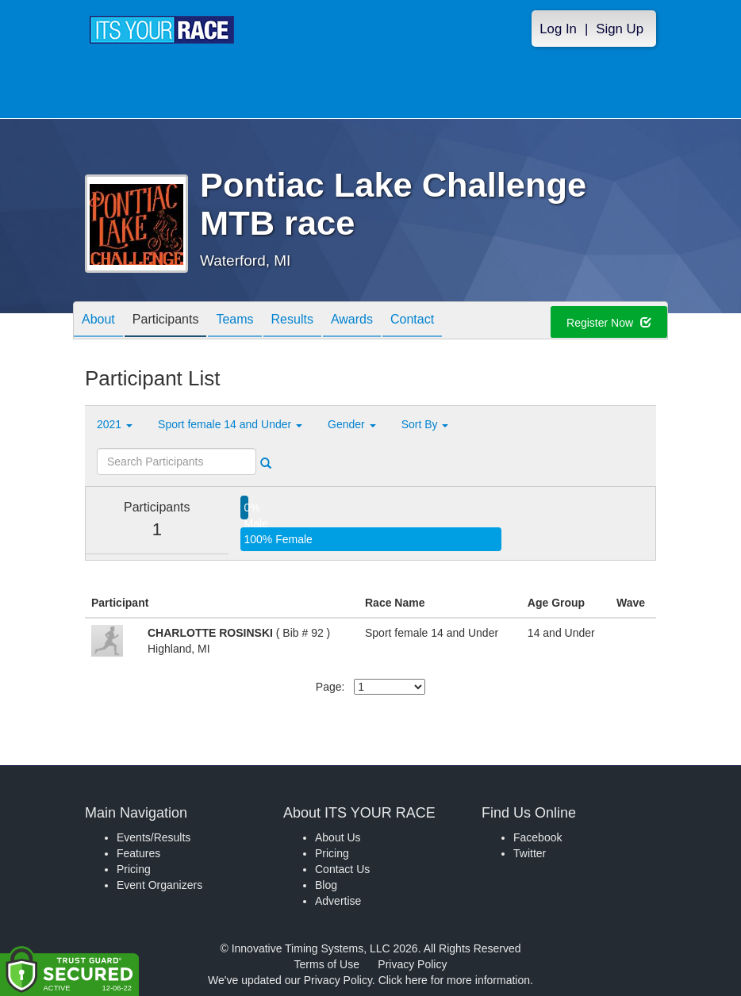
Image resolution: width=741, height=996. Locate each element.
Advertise (338, 900)
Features (138, 853)
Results (292, 321)
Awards (352, 321)
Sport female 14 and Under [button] (230, 424)
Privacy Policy (412, 964)
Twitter (529, 853)
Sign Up (619, 28)
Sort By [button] (425, 424)
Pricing (134, 869)
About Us (338, 837)
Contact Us (342, 869)
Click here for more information (454, 980)
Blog (326, 885)
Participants (165, 321)
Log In (558, 28)
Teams (234, 321)
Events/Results (153, 837)
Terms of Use (326, 964)
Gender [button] (352, 424)
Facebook (537, 837)
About (98, 321)
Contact (412, 321)
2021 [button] (114, 424)
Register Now (608, 322)
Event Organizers (159, 885)
